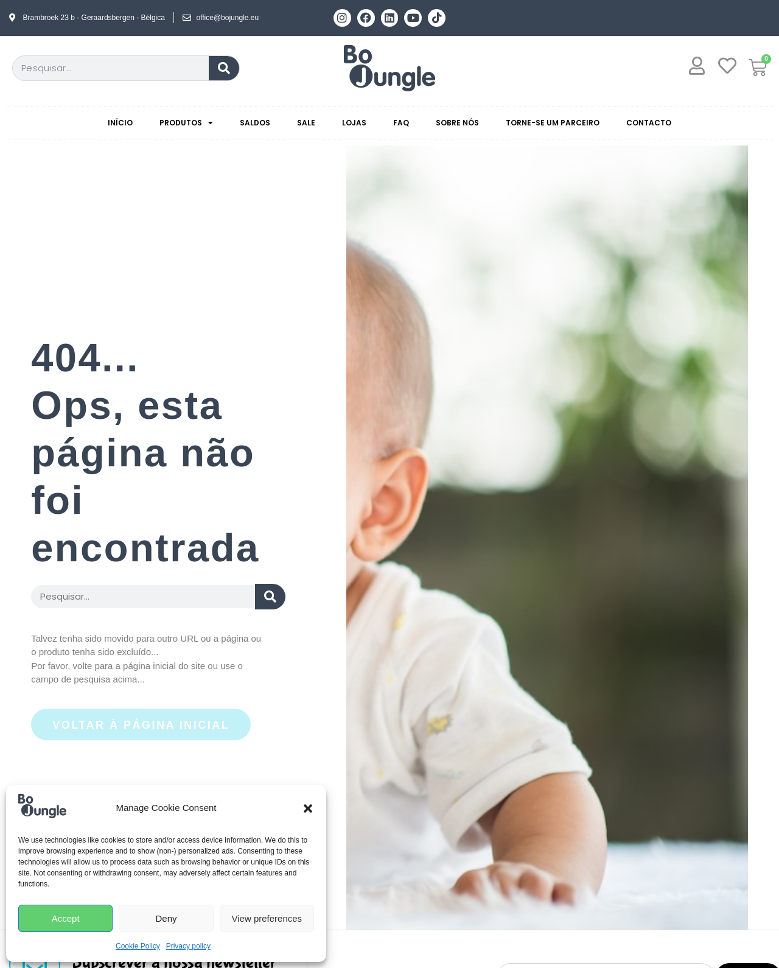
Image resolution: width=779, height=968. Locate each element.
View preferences (267, 918)
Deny (165, 918)
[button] (308, 808)
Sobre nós (457, 122)
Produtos (186, 123)
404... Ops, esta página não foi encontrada (145, 452)
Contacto (648, 122)
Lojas (354, 122)
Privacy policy (188, 946)
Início (120, 122)
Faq (401, 122)
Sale (306, 122)
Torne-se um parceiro (552, 122)
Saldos (255, 122)
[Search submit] (270, 596)
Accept (66, 918)
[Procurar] (224, 68)
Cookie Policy (138, 946)
